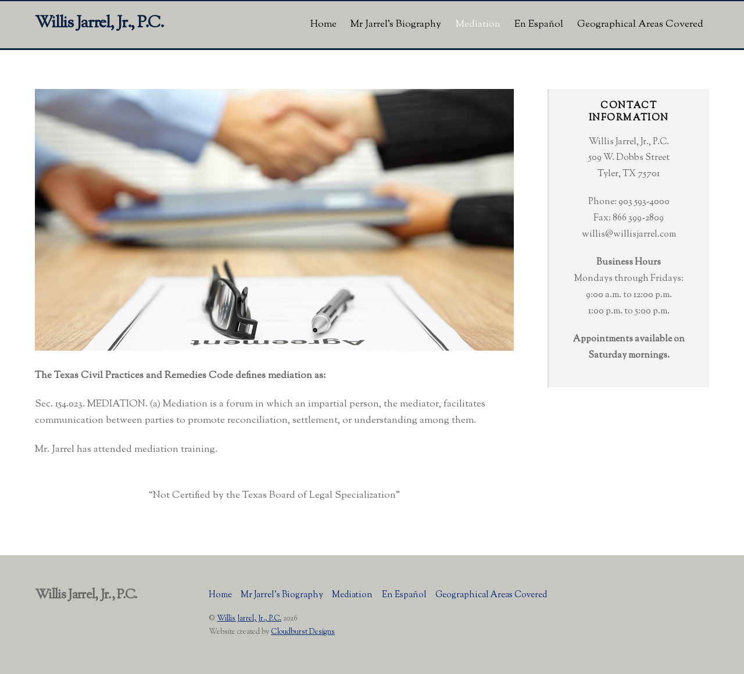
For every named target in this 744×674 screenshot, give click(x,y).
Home (323, 24)
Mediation (478, 24)
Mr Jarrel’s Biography (395, 24)
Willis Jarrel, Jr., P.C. (249, 619)
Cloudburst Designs (303, 632)
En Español (538, 24)
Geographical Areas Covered (640, 24)
